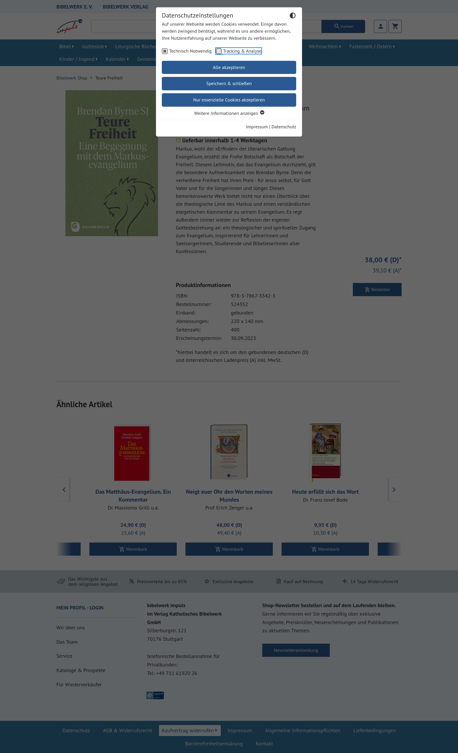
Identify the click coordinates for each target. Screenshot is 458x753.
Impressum (257, 126)
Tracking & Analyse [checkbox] (242, 51)
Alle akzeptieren (229, 67)
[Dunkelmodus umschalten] (292, 16)
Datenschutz (284, 126)
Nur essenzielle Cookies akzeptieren (229, 100)
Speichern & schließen (229, 83)
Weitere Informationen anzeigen (229, 113)
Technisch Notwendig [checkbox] (190, 51)
